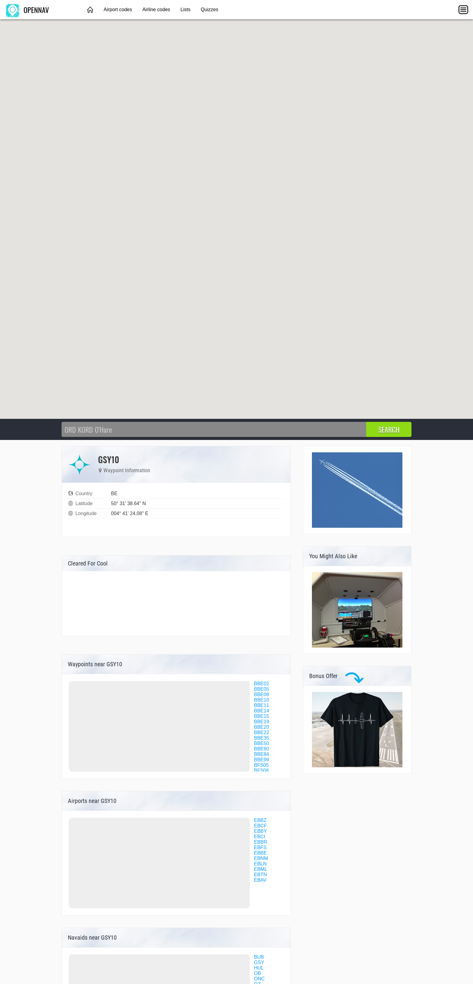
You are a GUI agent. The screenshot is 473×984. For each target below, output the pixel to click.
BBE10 (261, 699)
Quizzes (209, 9)
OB (257, 973)
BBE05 (261, 689)
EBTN (260, 874)
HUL (259, 967)
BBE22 (261, 732)
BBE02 (261, 683)
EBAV (260, 880)
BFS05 (261, 765)
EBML (260, 869)
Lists (185, 9)
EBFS (260, 847)
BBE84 (261, 754)
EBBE (260, 852)
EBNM (261, 858)
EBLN (260, 863)
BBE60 (261, 748)
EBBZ (260, 820)
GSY (259, 962)
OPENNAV (27, 9)
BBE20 (261, 727)
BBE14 (261, 710)
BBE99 (261, 759)
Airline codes (156, 9)
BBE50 (261, 743)
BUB (259, 957)
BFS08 (261, 770)
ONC (259, 978)
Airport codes (117, 9)
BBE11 (261, 705)
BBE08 (261, 694)
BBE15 (261, 716)
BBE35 (261, 737)
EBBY (260, 831)
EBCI (259, 836)
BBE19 (261, 721)
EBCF (260, 825)
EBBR (260, 842)
